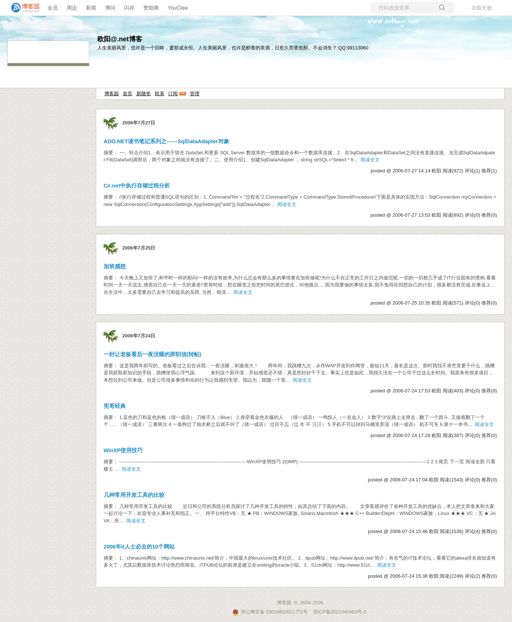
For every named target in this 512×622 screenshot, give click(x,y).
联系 (159, 93)
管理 (194, 93)
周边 (72, 8)
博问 (110, 8)
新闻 (91, 8)
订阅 (173, 93)
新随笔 (143, 93)
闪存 (129, 8)
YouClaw (178, 8)
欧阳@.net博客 (119, 39)
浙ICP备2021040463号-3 (339, 612)
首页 (127, 93)
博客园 (111, 93)
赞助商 (151, 8)
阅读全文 (370, 159)
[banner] (22, 8)
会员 (53, 8)
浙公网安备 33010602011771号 (270, 612)
